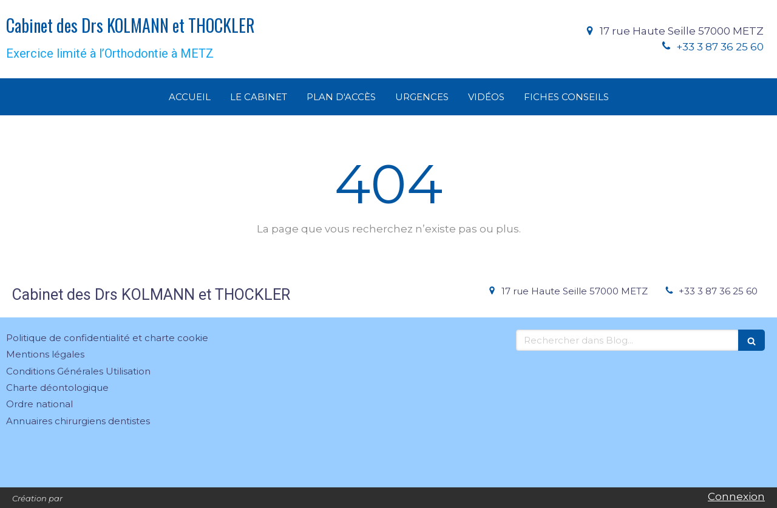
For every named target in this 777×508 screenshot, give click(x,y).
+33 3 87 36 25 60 (720, 47)
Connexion (736, 496)
